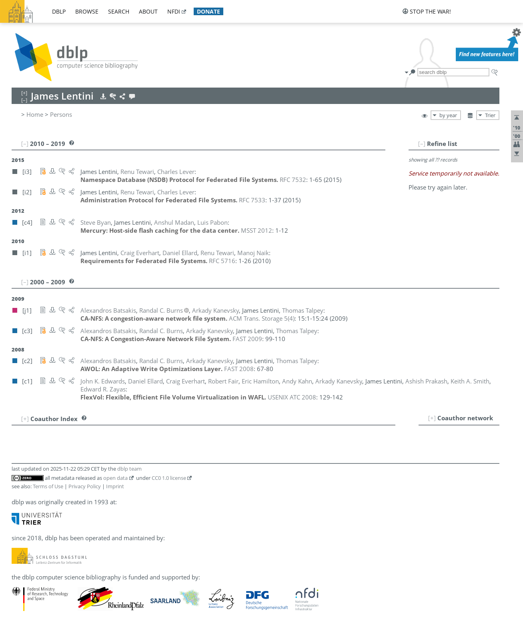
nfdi (173, 11)
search (118, 11)
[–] (421, 144)
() (262, 318)
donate (208, 11)
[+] (432, 418)
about (148, 11)
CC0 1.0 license (169, 477)
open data (115, 477)
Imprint (115, 486)
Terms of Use (48, 486)
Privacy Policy (84, 486)
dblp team (129, 468)
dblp (59, 11)
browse (86, 11)
